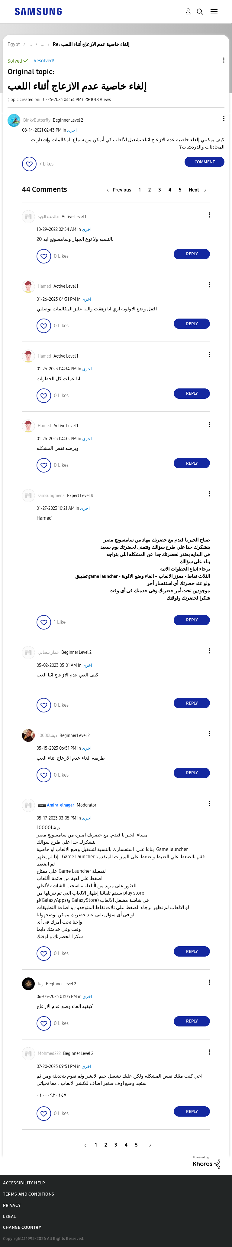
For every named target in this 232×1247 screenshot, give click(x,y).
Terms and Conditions (28, 1194)
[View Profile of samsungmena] (51, 495)
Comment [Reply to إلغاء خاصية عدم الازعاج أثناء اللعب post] (205, 162)
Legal (9, 1216)
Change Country (22, 1227)
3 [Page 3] (159, 190)
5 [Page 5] (180, 190)
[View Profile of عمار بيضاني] (48, 652)
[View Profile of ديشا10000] (47, 735)
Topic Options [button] (213, 60)
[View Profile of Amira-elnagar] (60, 805)
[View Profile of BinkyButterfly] (36, 120)
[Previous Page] (120, 190)
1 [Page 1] (140, 190)
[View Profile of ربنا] (41, 984)
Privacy (12, 1205)
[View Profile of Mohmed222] (49, 1053)
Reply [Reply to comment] (192, 254)
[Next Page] (197, 190)
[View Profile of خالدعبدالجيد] (48, 216)
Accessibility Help (24, 1183)
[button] (214, 118)
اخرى (72, 130)
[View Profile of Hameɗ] (44, 286)
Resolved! (44, 61)
